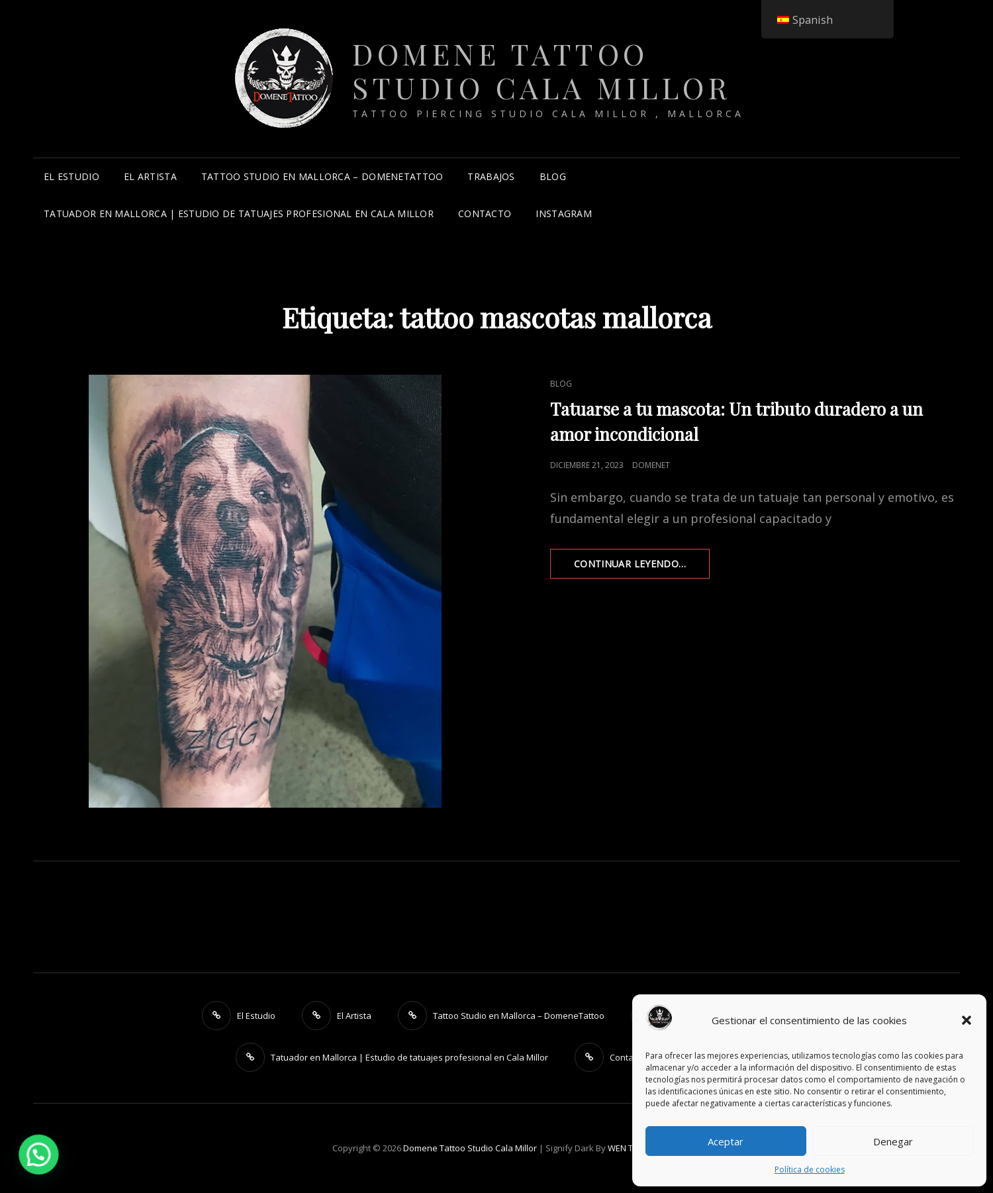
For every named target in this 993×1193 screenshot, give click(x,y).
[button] (966, 1020)
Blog (553, 176)
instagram (564, 213)
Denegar (893, 1141)
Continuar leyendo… (642, 567)
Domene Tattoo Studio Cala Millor (541, 70)
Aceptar (725, 1141)
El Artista (150, 176)
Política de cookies (810, 1169)
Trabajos (490, 176)
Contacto (484, 213)
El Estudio (71, 176)
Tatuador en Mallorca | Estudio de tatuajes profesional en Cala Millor (239, 213)
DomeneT (651, 465)
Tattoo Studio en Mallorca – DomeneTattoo (322, 176)
